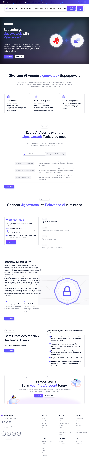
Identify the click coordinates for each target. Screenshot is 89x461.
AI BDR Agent (62, 427)
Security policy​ (79, 443)
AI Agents (61, 418)
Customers (44, 446)
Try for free (8, 56)
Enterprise (52, 8)
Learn (43, 443)
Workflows (44, 455)
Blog (43, 448)
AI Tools (61, 425)
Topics (43, 450)
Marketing (44, 420)
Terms (77, 446)
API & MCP (78, 423)
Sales (43, 418)
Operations (44, 423)
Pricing (59, 8)
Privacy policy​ (79, 441)
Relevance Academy (47, 441)
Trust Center (62, 443)
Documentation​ (79, 418)
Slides (60, 434)
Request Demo (49, 395)
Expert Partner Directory (81, 432)
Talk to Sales (71, 8)
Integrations (61, 430)
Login (64, 8)
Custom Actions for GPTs (65, 432)
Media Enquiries (63, 446)
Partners (78, 430)
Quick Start (19, 56)
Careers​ (61, 441)
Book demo (78, 425)
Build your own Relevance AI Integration (15, 345)
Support (44, 427)
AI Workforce (62, 420)
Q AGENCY (9, 439)
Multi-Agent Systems (64, 423)
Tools (43, 453)
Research (44, 425)
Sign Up (80, 8)
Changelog (78, 420)
